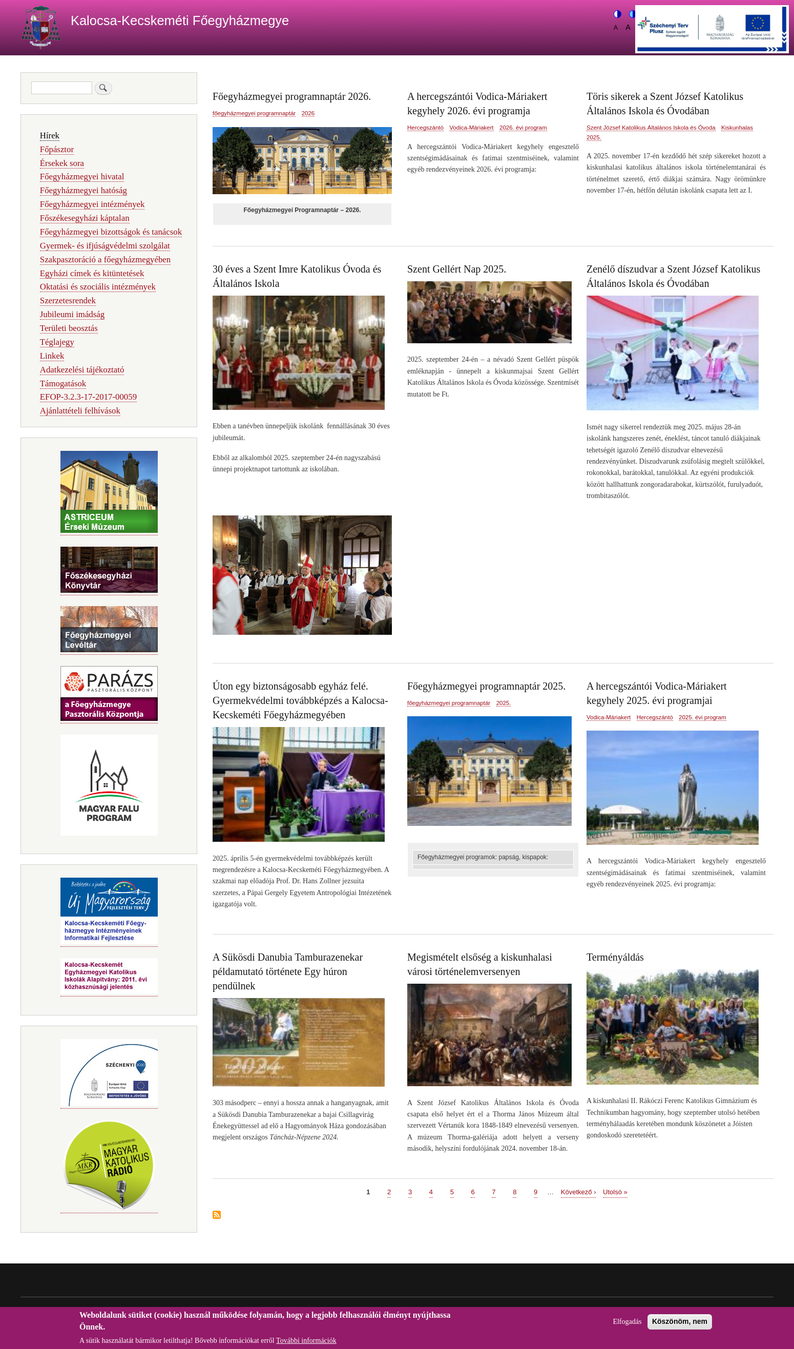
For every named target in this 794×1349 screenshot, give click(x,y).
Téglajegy (57, 342)
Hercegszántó (425, 127)
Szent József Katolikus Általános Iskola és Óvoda (651, 127)
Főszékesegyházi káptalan (85, 218)
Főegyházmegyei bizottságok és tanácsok (111, 232)
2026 (308, 113)
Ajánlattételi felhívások (80, 411)
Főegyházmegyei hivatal (82, 176)
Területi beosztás (69, 328)
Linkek (52, 356)
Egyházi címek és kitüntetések (92, 273)
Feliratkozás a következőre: (217, 1215)
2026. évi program (523, 127)
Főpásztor (57, 149)
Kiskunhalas (737, 127)
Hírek (49, 135)
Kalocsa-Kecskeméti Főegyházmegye (180, 20)
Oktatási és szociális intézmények (98, 287)
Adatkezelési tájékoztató (82, 370)
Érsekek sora (62, 163)
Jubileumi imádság (72, 314)
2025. (594, 137)
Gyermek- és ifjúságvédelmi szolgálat (105, 246)
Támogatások (63, 383)
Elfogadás (627, 1325)
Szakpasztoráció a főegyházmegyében (105, 259)
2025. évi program (702, 717)
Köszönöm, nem (679, 1325)
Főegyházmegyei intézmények (92, 204)
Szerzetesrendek (68, 300)
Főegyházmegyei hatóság (83, 190)
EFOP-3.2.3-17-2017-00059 (88, 397)
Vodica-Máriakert (471, 127)
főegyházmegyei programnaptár (254, 113)
